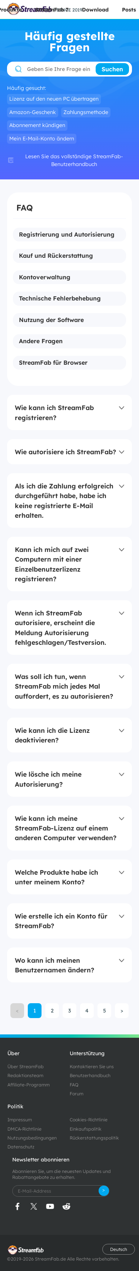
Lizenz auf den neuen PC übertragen (54, 98)
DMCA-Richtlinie (24, 1129)
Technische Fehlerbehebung (60, 298)
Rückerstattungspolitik (94, 1138)
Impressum (19, 1119)
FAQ (74, 1085)
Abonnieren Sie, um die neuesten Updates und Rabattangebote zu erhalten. (61, 1174)
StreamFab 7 (52, 9)
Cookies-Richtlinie (88, 1119)
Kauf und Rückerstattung (56, 256)
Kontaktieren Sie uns (92, 1066)
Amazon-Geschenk (32, 112)
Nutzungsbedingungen (32, 1138)
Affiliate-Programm (28, 1085)
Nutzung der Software (51, 320)
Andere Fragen (41, 341)
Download (95, 9)
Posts (129, 9)
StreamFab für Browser (53, 363)
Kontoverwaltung (44, 277)
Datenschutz (20, 1147)
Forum (76, 1093)
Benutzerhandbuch (90, 1075)
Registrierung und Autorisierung (67, 234)
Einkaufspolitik (86, 1129)
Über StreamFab (25, 1066)
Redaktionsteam (25, 1075)
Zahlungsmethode (85, 112)
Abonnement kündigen (37, 125)
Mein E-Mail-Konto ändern (41, 138)
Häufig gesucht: (26, 88)
